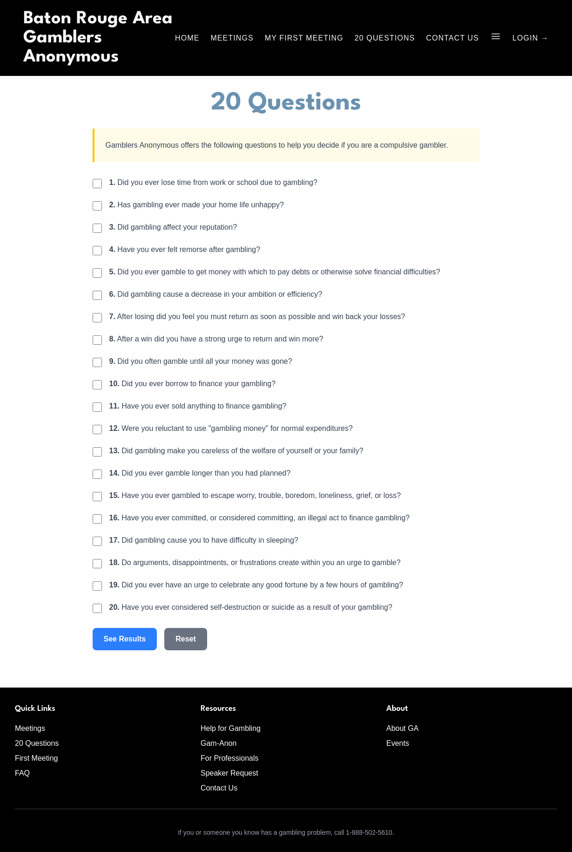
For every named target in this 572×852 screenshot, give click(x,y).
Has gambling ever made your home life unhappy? (196, 205)
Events (397, 743)
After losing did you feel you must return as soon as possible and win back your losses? (257, 316)
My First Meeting (304, 38)
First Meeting (36, 758)
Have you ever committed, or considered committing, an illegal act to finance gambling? (259, 518)
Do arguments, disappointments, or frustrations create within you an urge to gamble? (255, 562)
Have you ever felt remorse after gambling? (185, 249)
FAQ (22, 773)
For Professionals (230, 758)
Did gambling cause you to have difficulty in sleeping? (203, 540)
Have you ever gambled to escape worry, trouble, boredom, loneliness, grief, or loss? (255, 495)
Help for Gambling (231, 728)
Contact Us (452, 38)
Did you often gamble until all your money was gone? (200, 361)
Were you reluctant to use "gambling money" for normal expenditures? (231, 428)
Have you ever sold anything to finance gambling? (198, 406)
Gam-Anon (218, 743)
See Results (125, 639)
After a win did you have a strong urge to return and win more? (216, 339)
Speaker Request (229, 773)
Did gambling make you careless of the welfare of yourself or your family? (236, 451)
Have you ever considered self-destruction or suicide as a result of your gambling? (250, 607)
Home (187, 38)
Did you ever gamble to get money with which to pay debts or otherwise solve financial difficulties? (274, 272)
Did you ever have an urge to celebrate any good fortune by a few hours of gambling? (256, 585)
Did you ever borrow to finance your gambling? (192, 384)
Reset (185, 639)
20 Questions (385, 38)
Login (530, 38)
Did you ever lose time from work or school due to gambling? (213, 182)
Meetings (231, 38)
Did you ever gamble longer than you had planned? (200, 473)
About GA (402, 728)
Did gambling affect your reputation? (173, 227)
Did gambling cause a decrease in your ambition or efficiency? (216, 294)
